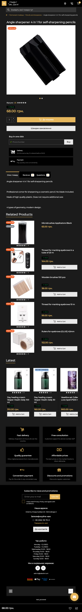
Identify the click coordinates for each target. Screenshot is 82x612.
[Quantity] (9, 119)
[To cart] (59, 267)
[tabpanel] (41, 59)
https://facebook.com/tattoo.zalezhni (37, 568)
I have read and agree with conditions (40, 502)
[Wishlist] (27, 370)
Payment (20, 160)
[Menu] (4, 3)
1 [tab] (40, 98)
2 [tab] (42, 98)
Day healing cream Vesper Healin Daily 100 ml (18, 399)
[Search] (8, 9)
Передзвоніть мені (41, 523)
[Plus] (13, 118)
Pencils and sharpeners (33, 15)
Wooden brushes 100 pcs (53, 277)
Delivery (20, 150)
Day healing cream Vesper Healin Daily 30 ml (44, 399)
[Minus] (13, 121)
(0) (15, 103)
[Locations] (65, 3)
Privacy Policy (39, 502)
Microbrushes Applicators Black (57, 223)
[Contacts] (71, 3)
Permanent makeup (16, 15)
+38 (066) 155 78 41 (42, 520)
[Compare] (27, 375)
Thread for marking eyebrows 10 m (58, 304)
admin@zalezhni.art (41, 573)
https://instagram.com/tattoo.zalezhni (43, 568)
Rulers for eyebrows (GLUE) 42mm (58, 331)
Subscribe (54, 497)
